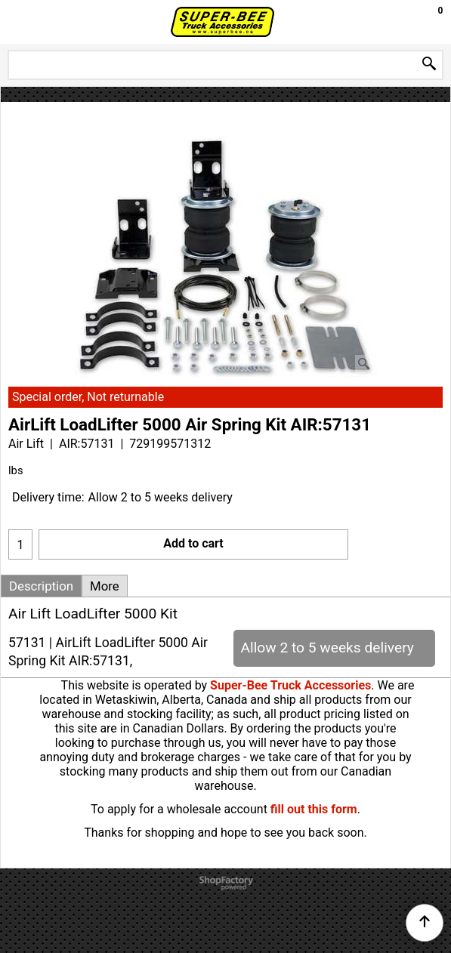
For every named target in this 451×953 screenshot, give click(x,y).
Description (41, 586)
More (104, 586)
